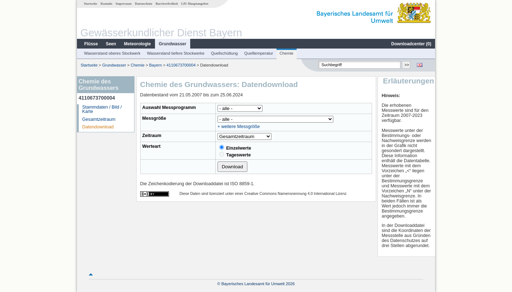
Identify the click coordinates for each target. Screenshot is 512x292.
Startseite (90, 3)
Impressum (124, 3)
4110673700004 (181, 65)
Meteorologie (137, 43)
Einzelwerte (235, 148)
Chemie (287, 53)
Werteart (151, 146)
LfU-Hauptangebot (194, 3)
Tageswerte (235, 155)
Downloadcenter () (411, 43)
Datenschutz (143, 3)
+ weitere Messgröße (239, 126)
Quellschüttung (224, 53)
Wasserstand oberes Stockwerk (112, 53)
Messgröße (154, 118)
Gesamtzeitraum (98, 119)
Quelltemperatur (258, 53)
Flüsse (91, 43)
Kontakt (107, 3)
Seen (111, 43)
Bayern (155, 65)
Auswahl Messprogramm (169, 107)
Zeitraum (151, 135)
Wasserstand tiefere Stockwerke (176, 53)
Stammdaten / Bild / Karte (102, 109)
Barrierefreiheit (167, 3)
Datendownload (98, 126)
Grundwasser (173, 43)
